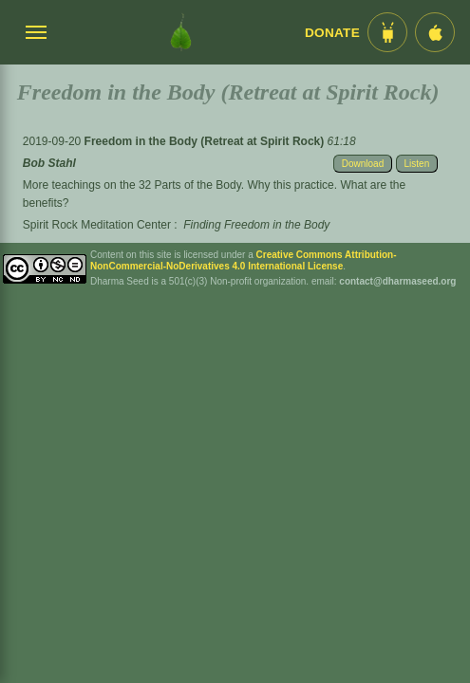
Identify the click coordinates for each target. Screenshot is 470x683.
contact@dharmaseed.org (397, 281)
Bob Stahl (49, 163)
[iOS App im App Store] (435, 32)
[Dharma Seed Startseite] (181, 32)
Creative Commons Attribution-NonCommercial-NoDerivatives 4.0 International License (243, 260)
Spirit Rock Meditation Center (97, 224)
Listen (417, 163)
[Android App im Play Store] (387, 32)
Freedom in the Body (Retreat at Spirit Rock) (206, 141)
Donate (332, 33)
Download (363, 163)
